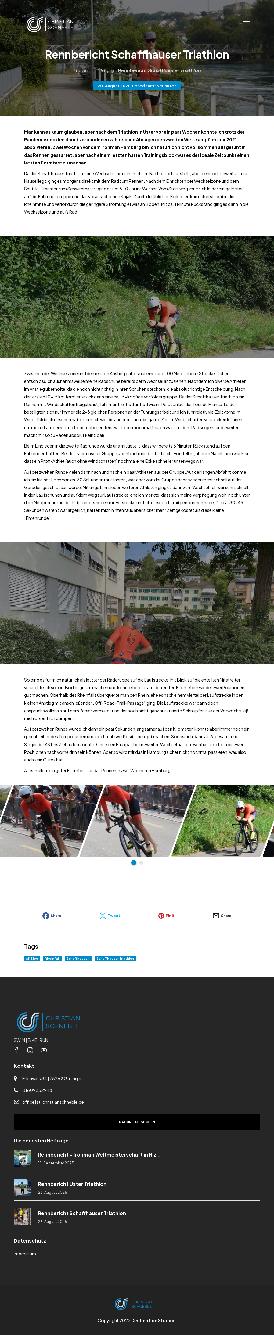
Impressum (25, 1253)
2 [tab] (141, 863)
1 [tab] (133, 862)
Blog (103, 70)
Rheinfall (52, 958)
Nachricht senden (137, 1122)
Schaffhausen (78, 958)
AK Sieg (32, 958)
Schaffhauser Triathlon (115, 958)
